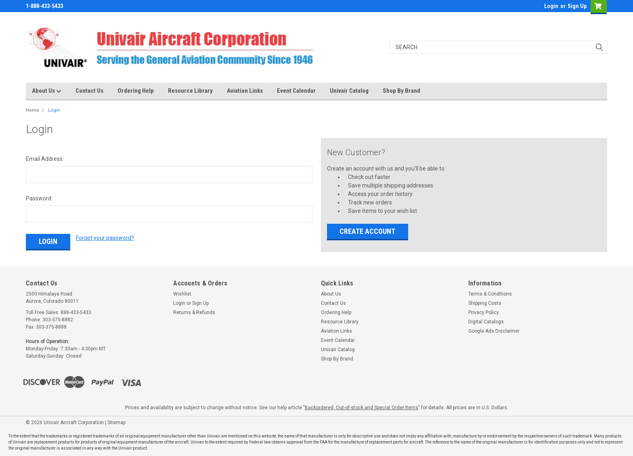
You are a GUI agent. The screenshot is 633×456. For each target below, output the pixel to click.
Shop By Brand (401, 90)
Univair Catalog (349, 90)
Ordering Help (135, 90)
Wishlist (182, 294)
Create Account (367, 231)
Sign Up (577, 6)
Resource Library (190, 90)
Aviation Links (245, 90)
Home (32, 110)
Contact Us (89, 90)
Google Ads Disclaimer (494, 331)
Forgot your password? (105, 238)
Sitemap (116, 422)
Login (551, 6)
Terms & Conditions (490, 294)
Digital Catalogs (486, 322)
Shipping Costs (484, 303)
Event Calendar (296, 90)
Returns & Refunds (194, 312)
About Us (46, 91)
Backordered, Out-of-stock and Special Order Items (361, 407)
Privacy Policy (483, 312)
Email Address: (45, 159)
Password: (39, 198)
